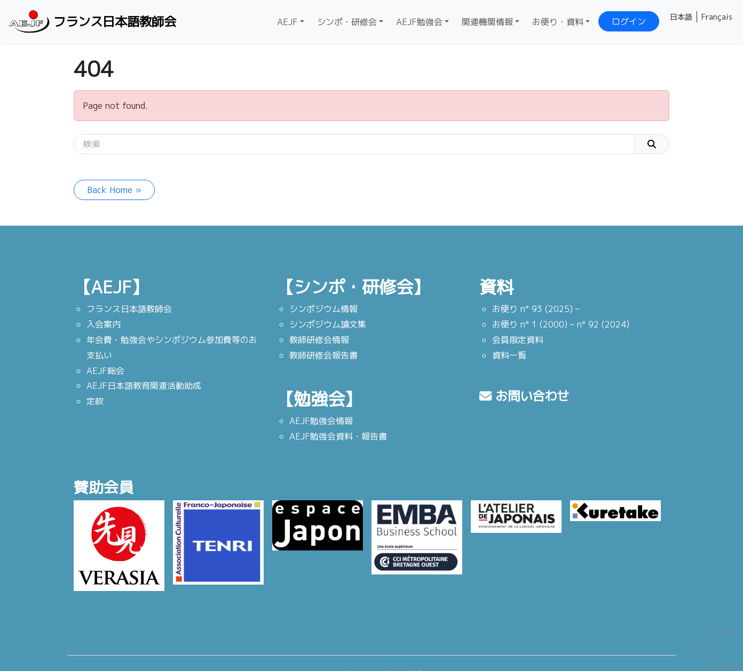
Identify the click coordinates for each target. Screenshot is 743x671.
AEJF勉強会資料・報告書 (338, 436)
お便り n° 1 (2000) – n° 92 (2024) (560, 324)
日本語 (681, 17)
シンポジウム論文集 (327, 324)
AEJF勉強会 (419, 22)
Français (716, 17)
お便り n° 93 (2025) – (536, 309)
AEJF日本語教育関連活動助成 (143, 386)
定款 (95, 401)
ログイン (629, 21)
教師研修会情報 (319, 340)
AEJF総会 (105, 371)
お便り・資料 (557, 22)
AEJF (287, 22)
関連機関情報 (487, 22)
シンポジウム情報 (323, 309)
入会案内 (103, 324)
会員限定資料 (517, 340)
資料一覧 (509, 355)
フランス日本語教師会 (93, 21)
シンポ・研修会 (347, 22)
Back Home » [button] (114, 190)
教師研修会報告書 (323, 355)
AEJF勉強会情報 (321, 421)
